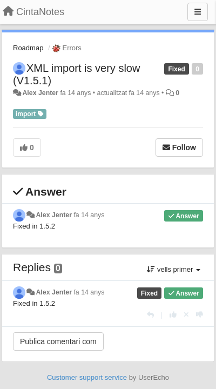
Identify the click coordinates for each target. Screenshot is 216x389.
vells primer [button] (173, 269)
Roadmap (28, 48)
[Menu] (197, 12)
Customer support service (87, 377)
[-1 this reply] (199, 315)
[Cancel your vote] (186, 315)
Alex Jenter (40, 93)
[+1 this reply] (173, 315)
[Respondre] (150, 315)
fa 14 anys (88, 215)
